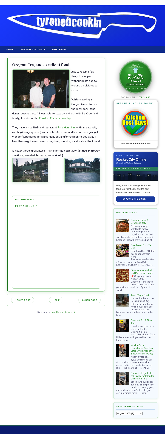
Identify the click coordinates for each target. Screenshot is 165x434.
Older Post (89, 300)
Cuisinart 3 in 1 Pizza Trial (141, 322)
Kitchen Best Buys (33, 49)
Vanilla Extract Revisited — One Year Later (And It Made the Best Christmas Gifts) (142, 349)
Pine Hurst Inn (66, 127)
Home (10, 49)
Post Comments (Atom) (63, 312)
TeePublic (144, 97)
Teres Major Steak (140, 295)
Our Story (59, 49)
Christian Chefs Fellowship (55, 118)
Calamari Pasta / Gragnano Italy (139, 222)
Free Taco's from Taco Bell (142, 247)
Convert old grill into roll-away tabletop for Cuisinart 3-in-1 (142, 376)
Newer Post (22, 300)
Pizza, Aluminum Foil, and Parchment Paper (142, 272)
